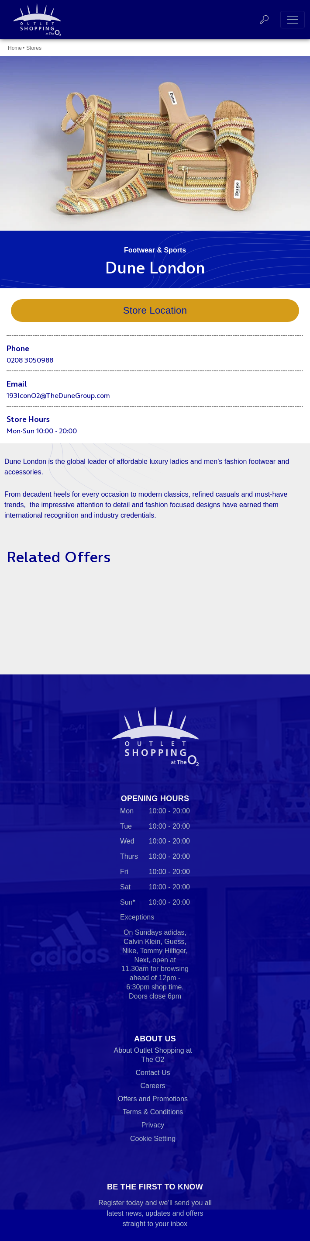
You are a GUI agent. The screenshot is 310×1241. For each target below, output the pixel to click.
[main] (155, 348)
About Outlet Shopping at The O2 (153, 1055)
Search (264, 19)
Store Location (155, 310)
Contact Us (152, 1072)
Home (15, 48)
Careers (153, 1085)
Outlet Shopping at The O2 (35, 19)
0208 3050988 (30, 360)
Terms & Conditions (153, 1112)
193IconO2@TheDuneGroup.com (58, 395)
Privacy (152, 1125)
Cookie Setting (153, 1138)
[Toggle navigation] (292, 19)
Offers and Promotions (153, 1099)
